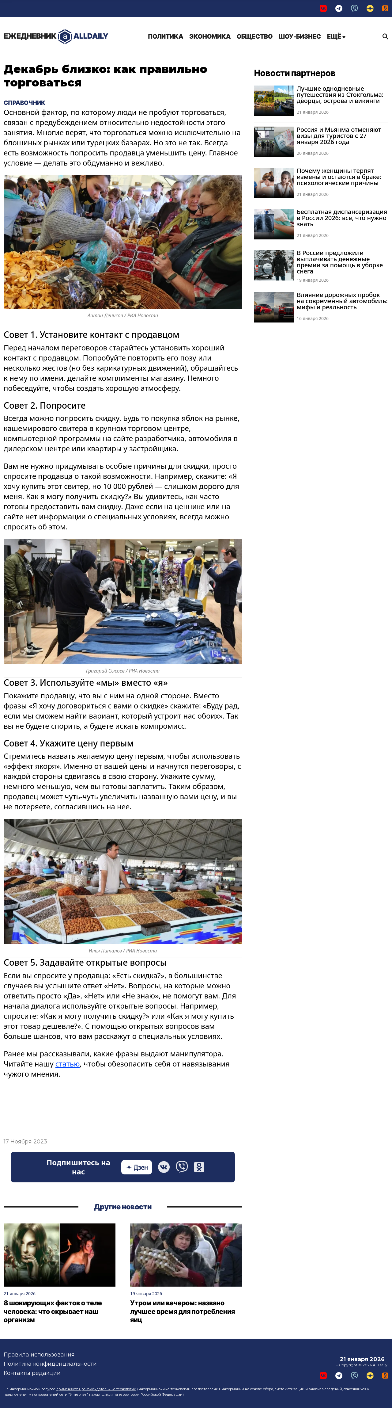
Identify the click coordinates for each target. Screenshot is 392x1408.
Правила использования (39, 1354)
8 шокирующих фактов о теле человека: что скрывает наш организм (53, 1311)
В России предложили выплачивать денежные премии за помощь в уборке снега (340, 262)
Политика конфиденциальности (50, 1363)
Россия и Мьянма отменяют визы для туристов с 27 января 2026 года (339, 135)
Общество (255, 36)
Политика (165, 36)
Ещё (336, 36)
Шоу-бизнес (300, 36)
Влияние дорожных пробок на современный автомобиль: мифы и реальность (342, 301)
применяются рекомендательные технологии (96, 1389)
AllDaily (56, 36)
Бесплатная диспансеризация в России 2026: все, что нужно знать (342, 218)
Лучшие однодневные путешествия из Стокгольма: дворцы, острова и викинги (340, 94)
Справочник (24, 102)
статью (67, 1064)
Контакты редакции (32, 1373)
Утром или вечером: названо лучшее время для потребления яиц (182, 1311)
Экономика (210, 36)
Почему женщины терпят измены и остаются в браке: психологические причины (339, 176)
